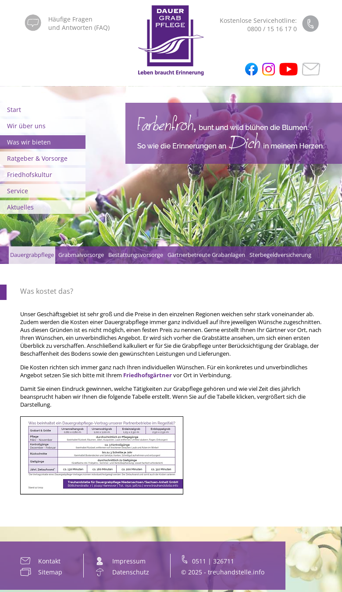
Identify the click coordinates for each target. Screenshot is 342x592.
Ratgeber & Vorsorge (37, 158)
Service (17, 191)
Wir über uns (26, 126)
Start (14, 109)
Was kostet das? (46, 291)
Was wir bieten (29, 142)
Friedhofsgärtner (147, 375)
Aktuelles (20, 207)
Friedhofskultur (29, 174)
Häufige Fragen (70, 19)
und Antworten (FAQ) (79, 27)
